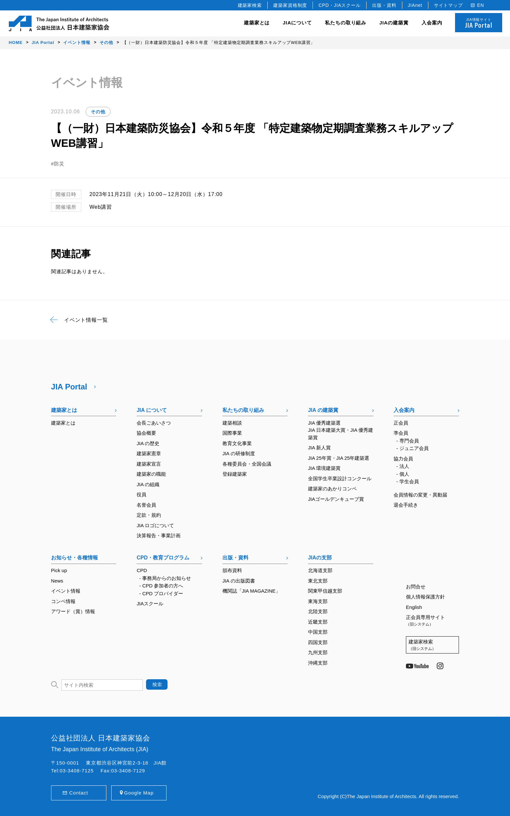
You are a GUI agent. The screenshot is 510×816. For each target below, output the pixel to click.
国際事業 (232, 433)
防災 (59, 163)
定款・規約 (149, 515)
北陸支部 (318, 611)
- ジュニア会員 (412, 448)
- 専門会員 (407, 440)
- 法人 (402, 466)
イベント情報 (65, 591)
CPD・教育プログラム (163, 557)
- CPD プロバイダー (161, 593)
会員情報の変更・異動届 (420, 495)
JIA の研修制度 (238, 453)
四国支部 (318, 642)
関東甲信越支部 (325, 591)
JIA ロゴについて (155, 525)
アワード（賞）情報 (73, 611)
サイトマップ (448, 5)
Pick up (59, 570)
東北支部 (318, 581)
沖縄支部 (318, 663)
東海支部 (318, 601)
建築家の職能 (151, 474)
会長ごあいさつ (154, 423)
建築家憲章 (149, 453)
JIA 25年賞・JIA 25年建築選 (338, 458)
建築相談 (232, 423)
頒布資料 (232, 570)
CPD (142, 570)
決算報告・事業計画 (159, 535)
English (414, 607)
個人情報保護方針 (425, 596)
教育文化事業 (237, 443)
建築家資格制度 (290, 5)
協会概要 (146, 433)
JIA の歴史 (148, 443)
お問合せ (415, 586)
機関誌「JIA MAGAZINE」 (251, 591)
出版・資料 (384, 5)
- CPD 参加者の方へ (161, 585)
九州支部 (318, 652)
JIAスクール (150, 603)
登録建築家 (234, 474)
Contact (78, 792)
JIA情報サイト (478, 24)
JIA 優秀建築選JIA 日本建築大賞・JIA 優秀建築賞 (340, 430)
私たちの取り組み (243, 410)
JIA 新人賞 (319, 447)
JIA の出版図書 (238, 581)
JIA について (152, 410)
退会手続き (406, 505)
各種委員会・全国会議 (246, 464)
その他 (98, 111)
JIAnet (415, 5)
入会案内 (404, 410)
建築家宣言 (149, 464)
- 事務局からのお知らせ (165, 578)
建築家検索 (250, 5)
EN (480, 5)
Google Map (139, 792)
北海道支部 (320, 570)
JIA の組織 (148, 484)
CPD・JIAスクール (339, 5)
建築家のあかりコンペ (332, 488)
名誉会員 (146, 505)
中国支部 (318, 632)
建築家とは (257, 22)
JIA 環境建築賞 (324, 468)
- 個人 (402, 474)
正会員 (401, 423)
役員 (141, 494)
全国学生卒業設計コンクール (339, 478)
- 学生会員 (407, 481)
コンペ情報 (63, 601)
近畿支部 (318, 622)
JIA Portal (69, 386)
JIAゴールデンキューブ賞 (336, 499)
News (57, 581)
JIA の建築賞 (323, 410)
